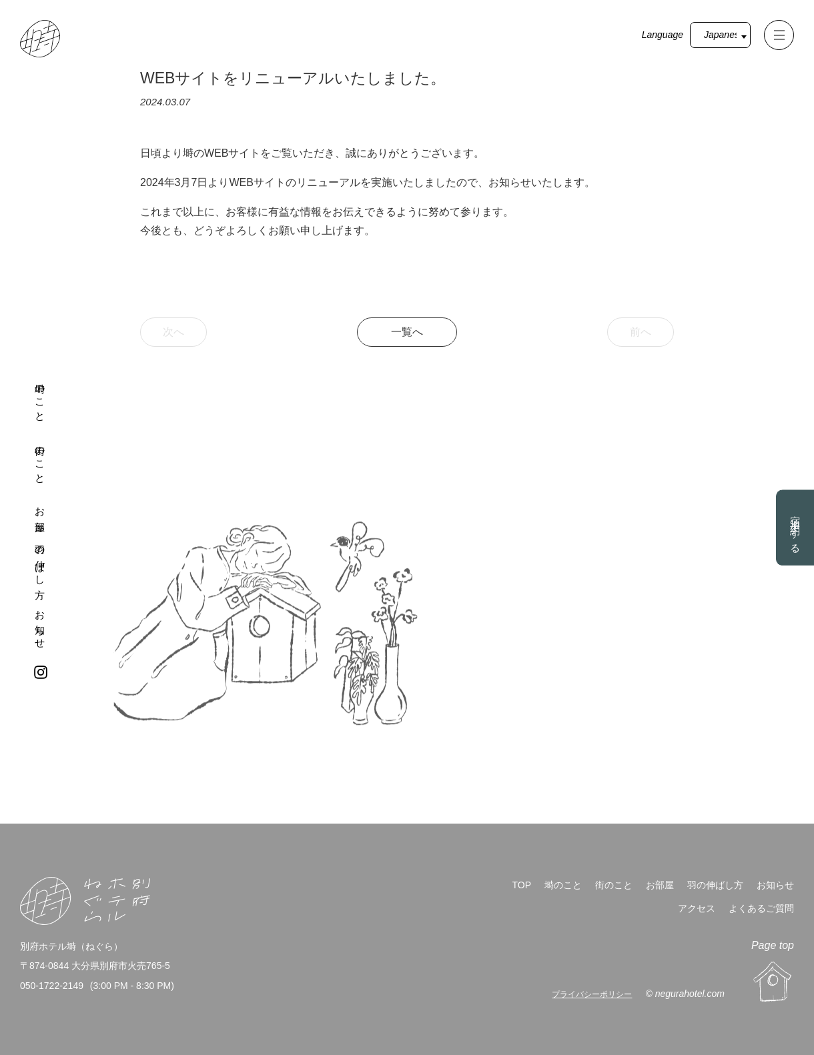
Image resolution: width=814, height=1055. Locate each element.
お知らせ (40, 625)
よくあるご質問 (761, 908)
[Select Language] (720, 35)
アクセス (696, 908)
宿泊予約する (795, 529)
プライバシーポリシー (592, 994)
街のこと (40, 459)
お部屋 (40, 508)
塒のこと (40, 397)
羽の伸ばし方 (40, 561)
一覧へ (407, 331)
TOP (521, 885)
